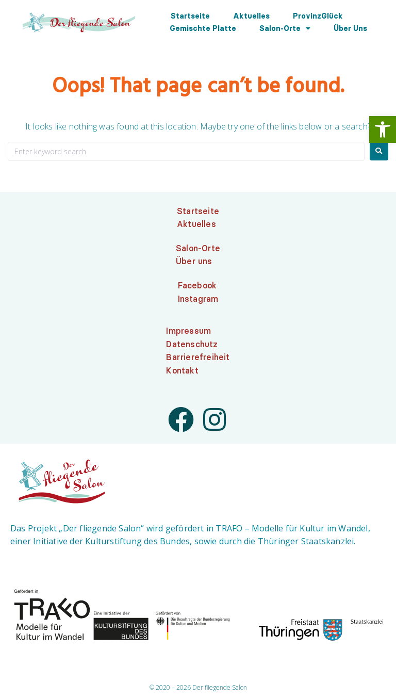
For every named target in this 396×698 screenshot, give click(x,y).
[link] (382, 129)
